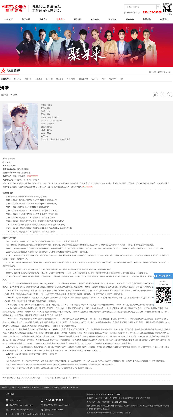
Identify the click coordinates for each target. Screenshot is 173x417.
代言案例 (95, 19)
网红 (103, 79)
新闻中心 (130, 19)
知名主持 (94, 79)
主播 (121, 79)
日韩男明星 (71, 79)
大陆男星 (38, 79)
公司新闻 (74, 387)
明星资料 (61, 19)
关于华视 (26, 19)
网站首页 (152, 72)
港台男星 (59, 79)
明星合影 (35, 387)
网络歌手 (112, 79)
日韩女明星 (83, 79)
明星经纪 (161, 72)
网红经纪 (78, 19)
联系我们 (164, 19)
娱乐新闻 (64, 387)
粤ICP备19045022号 (113, 394)
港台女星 (49, 79)
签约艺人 (43, 19)
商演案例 (112, 19)
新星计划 (147, 19)
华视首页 (9, 19)
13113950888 (32, 176)
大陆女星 (28, 79)
